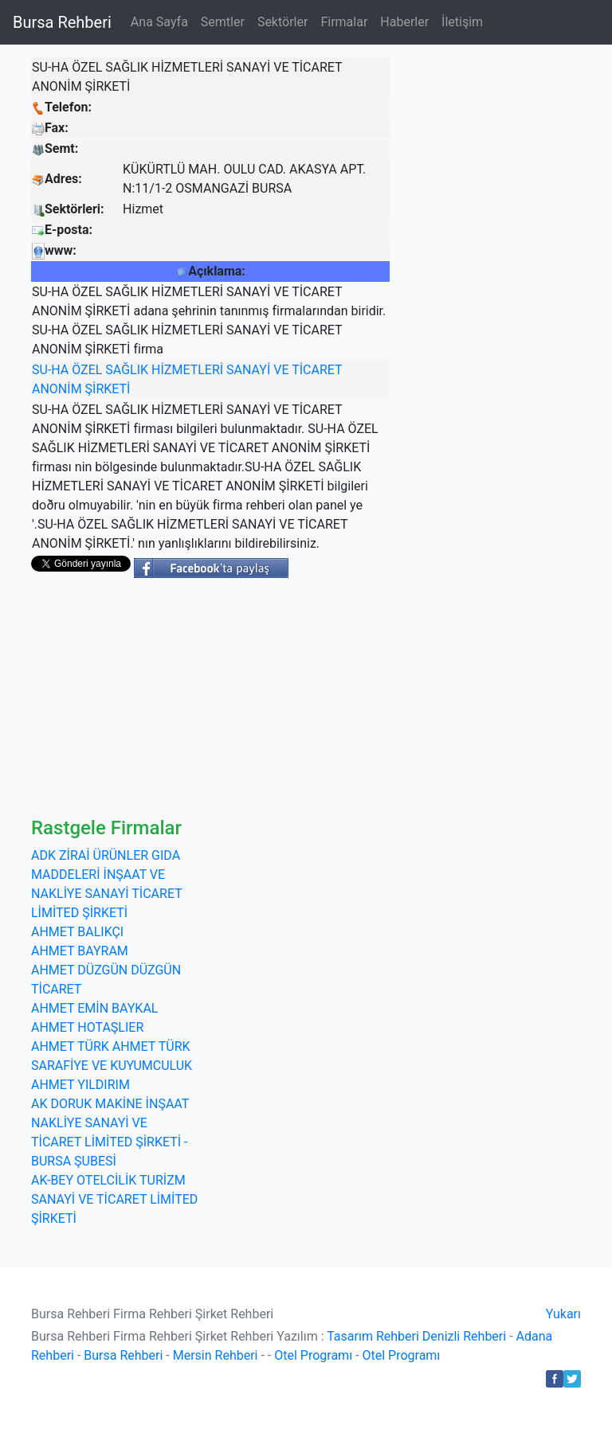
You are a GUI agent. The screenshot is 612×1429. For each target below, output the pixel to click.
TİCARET (317, 369)
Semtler (223, 21)
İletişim (462, 21)
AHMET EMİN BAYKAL (94, 1008)
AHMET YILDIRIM (80, 1084)
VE (280, 369)
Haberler (404, 21)
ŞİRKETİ (108, 388)
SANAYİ (248, 369)
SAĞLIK (126, 369)
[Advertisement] (306, 697)
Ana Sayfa (159, 21)
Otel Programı (313, 1355)
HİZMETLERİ (187, 369)
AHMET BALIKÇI (77, 931)
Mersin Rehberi (215, 1355)
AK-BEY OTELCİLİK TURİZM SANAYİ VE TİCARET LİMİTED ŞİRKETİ (114, 1199)
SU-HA (50, 369)
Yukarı (563, 1314)
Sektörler (282, 21)
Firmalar (343, 21)
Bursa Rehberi (62, 22)
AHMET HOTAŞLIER (87, 1027)
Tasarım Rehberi (373, 1336)
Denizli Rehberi (464, 1336)
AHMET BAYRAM (79, 951)
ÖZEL (87, 369)
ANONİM (57, 388)
